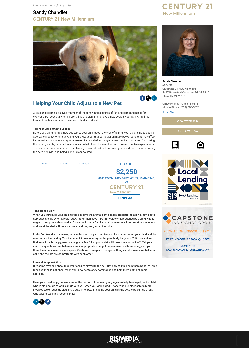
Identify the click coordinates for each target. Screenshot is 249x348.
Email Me (168, 112)
